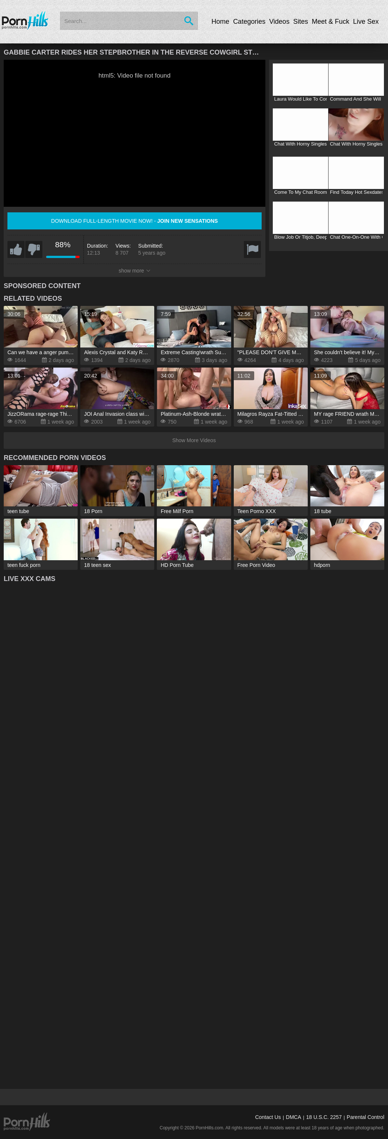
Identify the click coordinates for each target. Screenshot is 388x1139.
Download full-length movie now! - (134, 221)
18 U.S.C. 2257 (324, 1117)
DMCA (293, 1117)
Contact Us (268, 1117)
